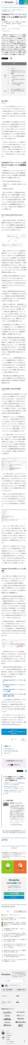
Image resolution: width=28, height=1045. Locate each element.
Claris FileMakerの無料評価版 (11, 751)
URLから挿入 (15, 428)
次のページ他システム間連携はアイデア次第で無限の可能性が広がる (14, 732)
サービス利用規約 (9, 1041)
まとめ (12, 93)
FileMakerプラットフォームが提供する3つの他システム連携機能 (18, 72)
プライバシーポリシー (10, 1043)
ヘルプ (7, 1031)
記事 (18, 996)
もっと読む (5, 793)
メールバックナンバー (14, 889)
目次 (19, 63)
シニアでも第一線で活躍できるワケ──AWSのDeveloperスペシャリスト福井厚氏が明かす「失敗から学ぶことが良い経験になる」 (15, 935)
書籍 (18, 1002)
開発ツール (4, 28)
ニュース (4, 996)
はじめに (13, 68)
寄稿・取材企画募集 (7, 989)
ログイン (14, 897)
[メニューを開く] (2, 2)
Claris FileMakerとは (9, 748)
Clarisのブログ (7, 753)
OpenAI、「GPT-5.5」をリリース (12, 915)
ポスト (4, 58)
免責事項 (8, 1037)
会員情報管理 (9, 1035)
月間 (20, 911)
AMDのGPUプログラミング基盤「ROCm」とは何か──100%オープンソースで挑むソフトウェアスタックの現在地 (15, 946)
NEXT (24, 739)
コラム (9, 28)
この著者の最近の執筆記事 (16, 824)
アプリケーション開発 (15, 28)
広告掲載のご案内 (21, 989)
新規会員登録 (14, 893)
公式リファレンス (8, 562)
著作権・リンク (9, 1033)
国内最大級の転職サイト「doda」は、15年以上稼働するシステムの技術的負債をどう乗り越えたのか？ (15, 924)
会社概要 (8, 1039)
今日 (8, 911)
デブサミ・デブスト (6, 1003)
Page (5, 91)
